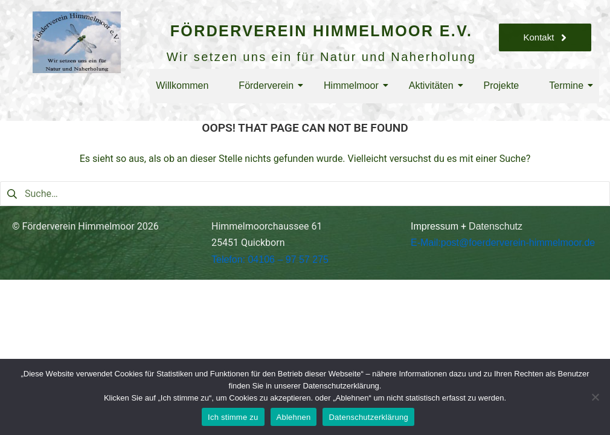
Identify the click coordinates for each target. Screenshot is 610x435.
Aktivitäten (434, 85)
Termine (569, 85)
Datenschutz (495, 226)
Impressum (434, 226)
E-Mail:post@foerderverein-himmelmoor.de (503, 242)
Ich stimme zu (233, 417)
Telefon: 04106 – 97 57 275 (270, 259)
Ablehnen (294, 417)
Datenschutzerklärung (368, 417)
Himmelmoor (354, 85)
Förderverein (269, 85)
